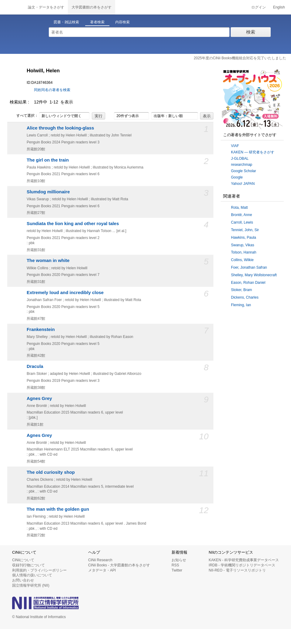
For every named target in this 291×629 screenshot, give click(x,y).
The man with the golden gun (58, 509)
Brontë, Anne (241, 215)
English (279, 7)
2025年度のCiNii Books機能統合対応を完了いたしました (240, 58)
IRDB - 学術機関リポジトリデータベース (242, 565)
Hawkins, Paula (243, 237)
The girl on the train (48, 160)
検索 (250, 31)
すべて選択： (24, 116)
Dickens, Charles (245, 297)
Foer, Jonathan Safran (249, 267)
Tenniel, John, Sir (245, 230)
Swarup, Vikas (242, 245)
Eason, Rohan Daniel (248, 282)
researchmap (241, 164)
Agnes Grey (39, 398)
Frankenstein (41, 329)
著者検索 (97, 22)
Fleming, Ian (241, 305)
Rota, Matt (239, 207)
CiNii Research (100, 560)
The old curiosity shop (51, 472)
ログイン (258, 7)
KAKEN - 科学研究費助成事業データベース (244, 560)
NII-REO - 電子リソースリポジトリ (237, 570)
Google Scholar (243, 171)
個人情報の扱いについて (32, 575)
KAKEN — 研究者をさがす (252, 152)
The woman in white (48, 260)
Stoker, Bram (241, 290)
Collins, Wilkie (242, 260)
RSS (175, 565)
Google (237, 177)
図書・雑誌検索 (66, 22)
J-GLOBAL (240, 158)
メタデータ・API (102, 570)
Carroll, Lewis (242, 222)
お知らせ (179, 560)
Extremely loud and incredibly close (65, 292)
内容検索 (122, 22)
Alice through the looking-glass (60, 128)
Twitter (177, 570)
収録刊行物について (28, 565)
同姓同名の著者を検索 (52, 90)
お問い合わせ (23, 580)
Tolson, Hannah (243, 252)
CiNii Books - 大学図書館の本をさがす (119, 565)
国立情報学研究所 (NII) (30, 585)
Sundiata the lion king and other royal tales (73, 223)
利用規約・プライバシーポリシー (39, 570)
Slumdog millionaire (48, 191)
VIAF (235, 146)
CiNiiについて (23, 560)
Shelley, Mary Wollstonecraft (254, 275)
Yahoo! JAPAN (243, 184)
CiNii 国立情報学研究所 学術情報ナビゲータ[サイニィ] (12, 7)
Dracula (35, 366)
